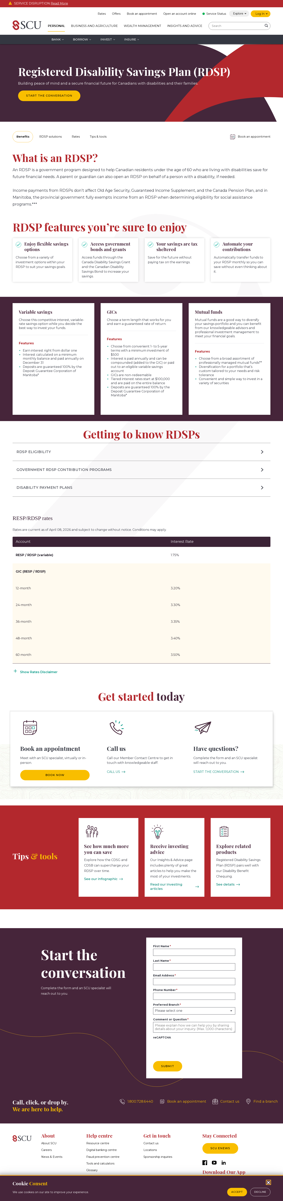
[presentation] (183, 1042)
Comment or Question (170, 1014)
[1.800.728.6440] (136, 1096)
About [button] (48, 1130)
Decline (260, 1191)
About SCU (48, 1138)
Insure (130, 39)
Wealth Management (142, 26)
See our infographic (99, 878)
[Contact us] (225, 1096)
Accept (237, 1191)
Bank (56, 39)
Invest (106, 39)
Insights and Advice (184, 26)
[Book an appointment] (248, 136)
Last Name (161, 956)
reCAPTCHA (162, 1032)
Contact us (150, 1138)
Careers (46, 1145)
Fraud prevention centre (102, 1151)
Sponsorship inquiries (157, 1151)
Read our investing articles (171, 884)
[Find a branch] (262, 1096)
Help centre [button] (99, 1130)
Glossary (92, 1165)
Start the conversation (49, 95)
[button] (141, 451)
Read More (59, 3)
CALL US (113, 771)
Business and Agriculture (94, 26)
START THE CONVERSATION (216, 771)
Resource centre (97, 1138)
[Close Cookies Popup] (268, 1182)
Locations (150, 1145)
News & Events (51, 1151)
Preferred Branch (166, 1000)
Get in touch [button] (157, 1130)
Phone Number (164, 985)
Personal (56, 26)
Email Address (163, 970)
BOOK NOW (54, 774)
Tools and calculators (100, 1158)
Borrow (80, 39)
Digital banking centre (101, 1145)
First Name (161, 941)
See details (225, 884)
